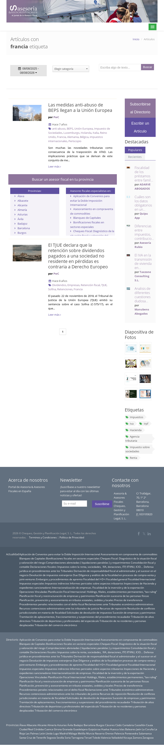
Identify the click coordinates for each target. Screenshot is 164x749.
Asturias (23, 214)
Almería (22, 210)
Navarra (100, 733)
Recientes (135, 157)
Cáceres (110, 725)
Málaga (72, 733)
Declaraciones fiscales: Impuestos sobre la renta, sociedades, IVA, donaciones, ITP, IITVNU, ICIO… (86, 566)
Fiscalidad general (116, 579)
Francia (61, 137)
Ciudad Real (26, 729)
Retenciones (64, 289)
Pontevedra (131, 733)
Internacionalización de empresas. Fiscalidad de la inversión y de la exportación (98, 587)
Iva (129, 423)
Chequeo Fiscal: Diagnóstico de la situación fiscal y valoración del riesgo (92, 235)
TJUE (104, 285)
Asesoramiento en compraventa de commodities (129, 554)
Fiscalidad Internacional (141, 579)
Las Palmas (32, 733)
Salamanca (145, 733)
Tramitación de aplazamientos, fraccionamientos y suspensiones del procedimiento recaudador (74, 616)
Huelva (105, 729)
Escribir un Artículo (140, 127)
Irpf (143, 423)
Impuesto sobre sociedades (137, 449)
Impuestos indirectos (57, 583)
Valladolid (117, 737)
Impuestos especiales (31, 583)
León (42, 733)
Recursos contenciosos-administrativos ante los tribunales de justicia (59, 608)
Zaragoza (148, 737)
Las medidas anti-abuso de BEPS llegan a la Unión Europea (80, 107)
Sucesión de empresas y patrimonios (134, 612)
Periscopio (74, 141)
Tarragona (77, 737)
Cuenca (48, 729)
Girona (58, 729)
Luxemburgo (71, 133)
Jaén (138, 729)
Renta (131, 458)
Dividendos (59, 285)
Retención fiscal (90, 285)
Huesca (114, 729)
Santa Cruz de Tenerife (32, 737)
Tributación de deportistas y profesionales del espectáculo (65, 621)
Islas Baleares (127, 729)
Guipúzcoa (94, 729)
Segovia (51, 737)
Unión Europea (83, 128)
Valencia (106, 737)
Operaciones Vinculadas (33, 591)
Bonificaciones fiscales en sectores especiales (73, 558)
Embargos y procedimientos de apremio (59, 579)
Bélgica (84, 137)
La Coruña (148, 729)
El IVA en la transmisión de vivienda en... (143, 261)
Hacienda (133, 430)
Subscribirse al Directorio (140, 108)
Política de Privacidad (71, 537)
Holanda (86, 133)
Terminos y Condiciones (43, 537)
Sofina (52, 289)
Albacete (23, 201)
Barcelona (24, 228)
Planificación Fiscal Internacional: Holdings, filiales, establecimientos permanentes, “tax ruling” (102, 591)
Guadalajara (80, 729)
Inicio (136, 39)
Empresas (73, 285)
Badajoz (22, 223)
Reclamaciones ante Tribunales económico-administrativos (119, 604)
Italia (96, 133)
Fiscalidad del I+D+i (94, 579)
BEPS (70, 128)
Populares (135, 150)
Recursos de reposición (113, 608)
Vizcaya (127, 737)
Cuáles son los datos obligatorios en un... (143, 203)
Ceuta (149, 725)
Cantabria (128, 725)
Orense (109, 733)
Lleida (49, 733)
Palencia (119, 733)
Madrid (63, 733)
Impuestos (134, 417)
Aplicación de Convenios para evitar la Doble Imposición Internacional (90, 200)
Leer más (54, 166)
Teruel (88, 737)
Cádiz (118, 725)
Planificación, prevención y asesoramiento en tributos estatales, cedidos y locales (66, 600)
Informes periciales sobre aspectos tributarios (96, 583)
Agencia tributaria (132, 439)
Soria (68, 737)
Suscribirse (102, 504)
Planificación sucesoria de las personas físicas (122, 596)
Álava (21, 196)
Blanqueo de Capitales (87, 218)
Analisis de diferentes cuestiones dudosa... (142, 294)
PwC (56, 117)
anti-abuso (59, 128)
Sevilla (60, 737)
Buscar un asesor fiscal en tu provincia (62, 179)
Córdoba (39, 729)
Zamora (137, 737)
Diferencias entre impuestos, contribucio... (144, 232)
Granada (67, 729)
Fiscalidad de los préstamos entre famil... (144, 174)
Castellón (140, 725)
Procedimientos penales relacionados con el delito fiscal (51, 604)
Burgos (22, 233)
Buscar (147, 67)
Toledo (96, 737)
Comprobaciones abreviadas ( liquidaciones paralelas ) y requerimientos (88, 562)
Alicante (22, 205)
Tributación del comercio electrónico (56, 625)
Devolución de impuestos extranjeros (50, 575)
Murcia (90, 733)
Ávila (20, 219)
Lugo (56, 733)
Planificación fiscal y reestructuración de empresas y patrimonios (57, 596)
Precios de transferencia (128, 600)
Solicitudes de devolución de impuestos (89, 612)
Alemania (73, 137)
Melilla (82, 733)
